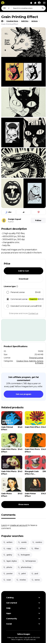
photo (7, 567)
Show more (23, 504)
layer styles (10, 561)
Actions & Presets (39, 362)
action (7, 542)
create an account (18, 525)
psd (34, 573)
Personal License (36, 358)
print (22, 573)
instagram (24, 555)
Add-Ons (32, 361)
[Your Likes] (35, 2)
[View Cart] (31, 2)
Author (11, 222)
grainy (7, 555)
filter (35, 548)
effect (21, 548)
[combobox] (29, 8)
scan (7, 580)
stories (21, 580)
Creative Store (22, 361)
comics (37, 542)
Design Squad (14, 219)
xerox (35, 580)
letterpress (29, 561)
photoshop (24, 567)
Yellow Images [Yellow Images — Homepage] (23, 634)
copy (7, 548)
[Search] (42, 8)
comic (22, 542)
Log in (4, 525)
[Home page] (2, 21)
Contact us (33, 313)
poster (8, 573)
